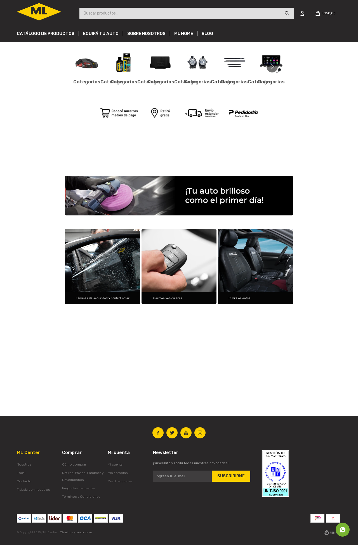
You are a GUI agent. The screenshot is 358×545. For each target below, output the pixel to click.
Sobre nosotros (146, 33)
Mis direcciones (120, 481)
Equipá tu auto (101, 33)
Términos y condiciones (76, 532)
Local (21, 473)
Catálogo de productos (45, 33)
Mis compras (118, 473)
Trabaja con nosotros (33, 490)
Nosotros (24, 464)
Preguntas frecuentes (78, 488)
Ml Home (183, 33)
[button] (274, 66)
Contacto (24, 481)
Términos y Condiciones (81, 497)
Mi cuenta (115, 464)
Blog (207, 33)
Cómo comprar (74, 464)
